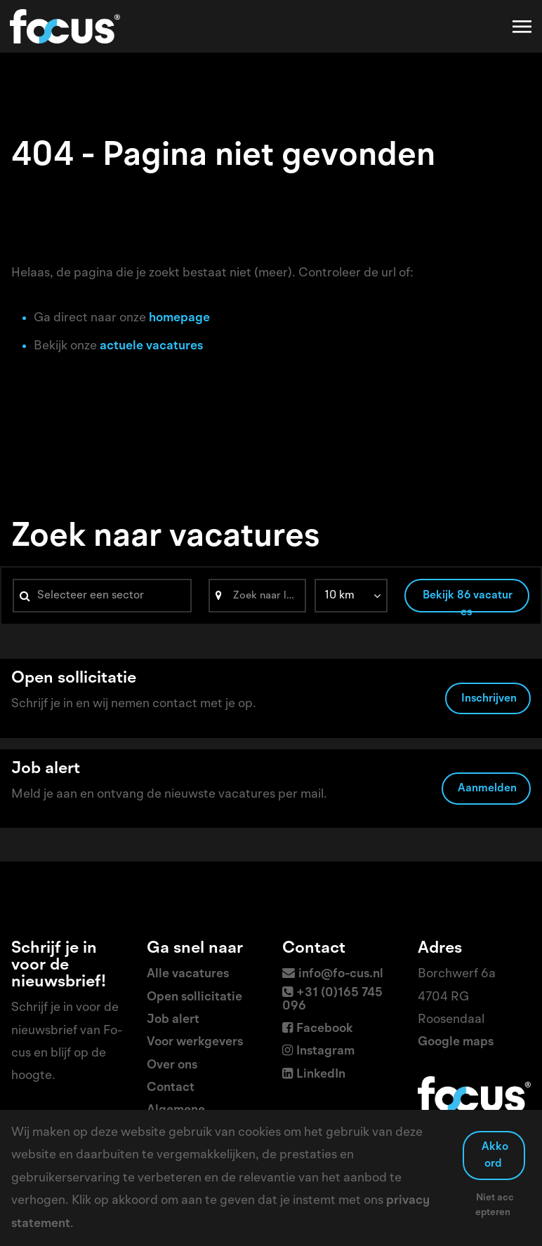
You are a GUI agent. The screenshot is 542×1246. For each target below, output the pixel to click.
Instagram (325, 1051)
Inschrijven (489, 698)
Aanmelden (487, 788)
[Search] (257, 595)
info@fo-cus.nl (340, 973)
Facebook (324, 1028)
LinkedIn (320, 1074)
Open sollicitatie (194, 997)
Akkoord (495, 1155)
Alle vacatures (188, 973)
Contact (170, 1087)
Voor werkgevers (195, 1042)
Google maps (456, 1042)
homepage (179, 318)
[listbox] (351, 595)
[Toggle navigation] (523, 26)
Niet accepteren (494, 1205)
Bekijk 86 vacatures (468, 601)
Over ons (172, 1065)
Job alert (173, 1019)
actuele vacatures (151, 346)
